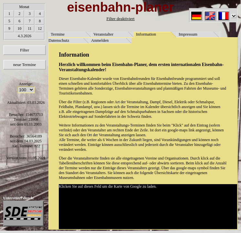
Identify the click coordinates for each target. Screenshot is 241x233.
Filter (24, 50)
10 (19, 28)
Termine (58, 34)
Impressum (188, 34)
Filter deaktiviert (120, 18)
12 (40, 28)
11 (30, 28)
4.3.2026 (24, 36)
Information (146, 34)
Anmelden (100, 40)
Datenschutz (58, 40)
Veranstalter (103, 34)
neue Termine (24, 64)
